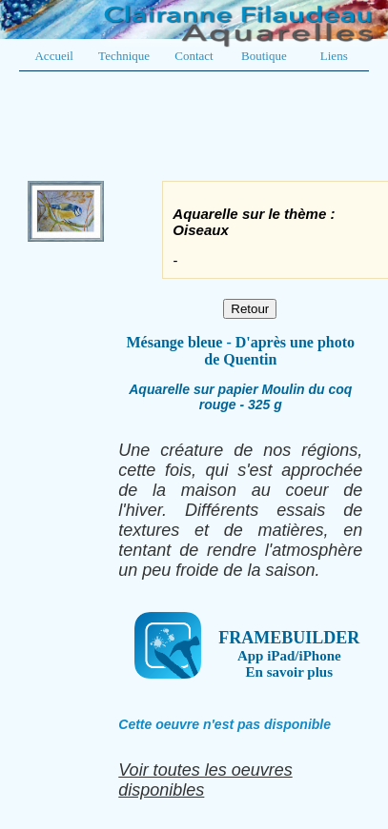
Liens (334, 56)
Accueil (53, 56)
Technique (124, 56)
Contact (193, 56)
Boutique (264, 56)
